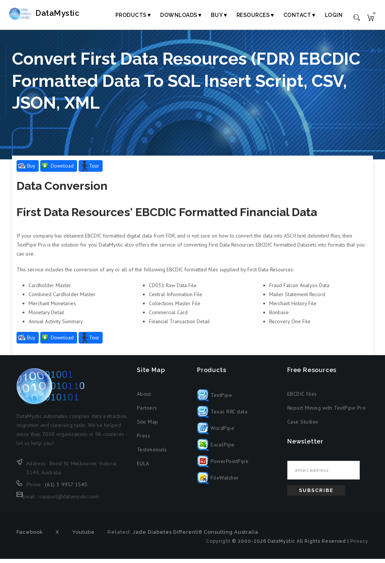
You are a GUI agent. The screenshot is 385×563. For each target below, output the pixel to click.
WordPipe (216, 432)
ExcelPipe (216, 448)
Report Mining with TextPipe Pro (326, 412)
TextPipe (214, 399)
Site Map (147, 426)
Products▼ (133, 15)
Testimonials (152, 454)
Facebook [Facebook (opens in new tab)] (30, 536)
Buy (31, 170)
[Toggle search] (356, 16)
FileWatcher (218, 481)
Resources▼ (255, 15)
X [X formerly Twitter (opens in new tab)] (57, 536)
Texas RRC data (222, 415)
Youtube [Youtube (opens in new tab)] (83, 536)
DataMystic (58, 15)
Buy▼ (219, 15)
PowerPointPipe (223, 465)
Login (334, 15)
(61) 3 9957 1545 (66, 488)
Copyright (218, 545)
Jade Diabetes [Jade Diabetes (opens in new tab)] (152, 536)
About (144, 398)
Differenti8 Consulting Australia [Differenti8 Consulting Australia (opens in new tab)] (215, 536)
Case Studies (302, 426)
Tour (94, 170)
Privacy (359, 545)
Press (143, 440)
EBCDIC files (302, 398)
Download (62, 170)
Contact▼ (300, 15)
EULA (143, 468)
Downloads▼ (181, 15)
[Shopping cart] (370, 17)
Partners (147, 412)
